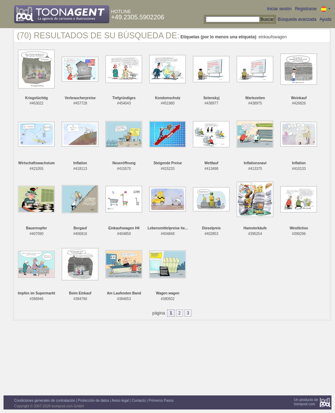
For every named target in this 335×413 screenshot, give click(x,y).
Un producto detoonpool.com (306, 402)
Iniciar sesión (279, 8)
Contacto (139, 400)
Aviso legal (120, 400)
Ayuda (325, 19)
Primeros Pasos (161, 400)
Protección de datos (93, 400)
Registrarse (305, 8)
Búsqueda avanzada (297, 19)
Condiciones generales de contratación (44, 400)
